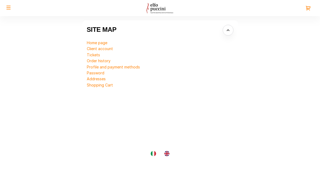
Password (95, 73)
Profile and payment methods (113, 67)
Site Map (273, 173)
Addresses (96, 79)
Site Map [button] (101, 29)
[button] (8, 7)
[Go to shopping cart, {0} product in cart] (308, 8)
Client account (100, 48)
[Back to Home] (160, 8)
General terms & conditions (290, 179)
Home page (97, 42)
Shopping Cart (100, 85)
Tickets (93, 55)
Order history (99, 60)
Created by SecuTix (283, 167)
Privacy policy (278, 185)
